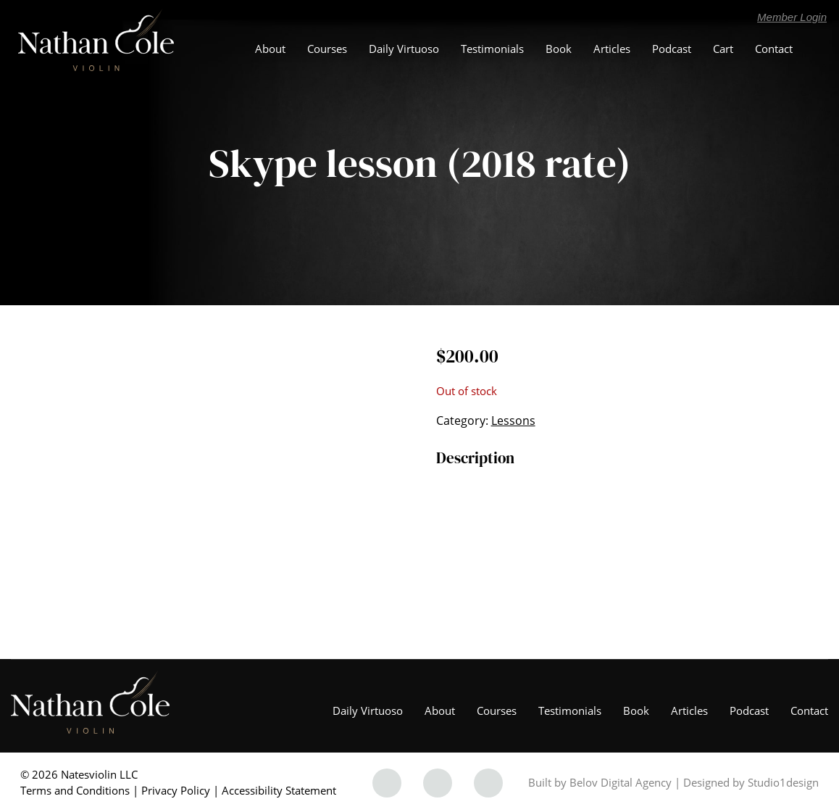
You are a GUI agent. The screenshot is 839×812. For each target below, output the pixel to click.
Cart (723, 48)
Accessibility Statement (279, 790)
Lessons (513, 420)
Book (559, 48)
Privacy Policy (175, 790)
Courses (327, 48)
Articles (611, 48)
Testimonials (492, 48)
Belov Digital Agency (620, 782)
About (270, 48)
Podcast (671, 48)
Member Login (792, 17)
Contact (774, 48)
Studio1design (783, 782)
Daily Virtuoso (404, 48)
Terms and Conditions (75, 790)
